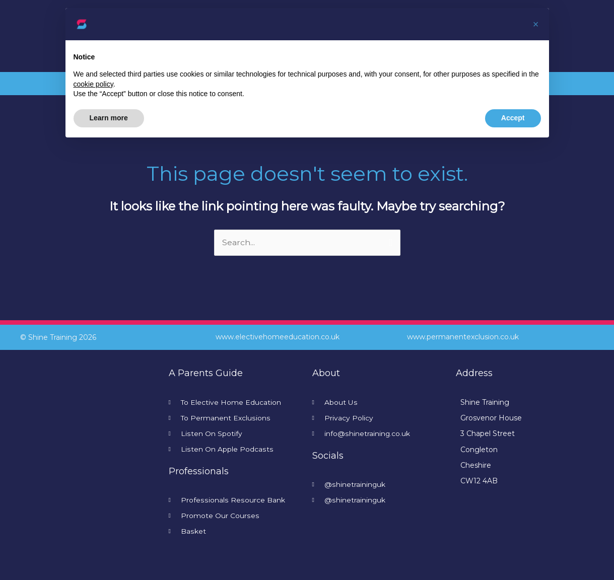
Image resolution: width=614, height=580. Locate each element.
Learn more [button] (109, 118)
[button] (536, 24)
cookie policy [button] (93, 84)
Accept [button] (513, 118)
